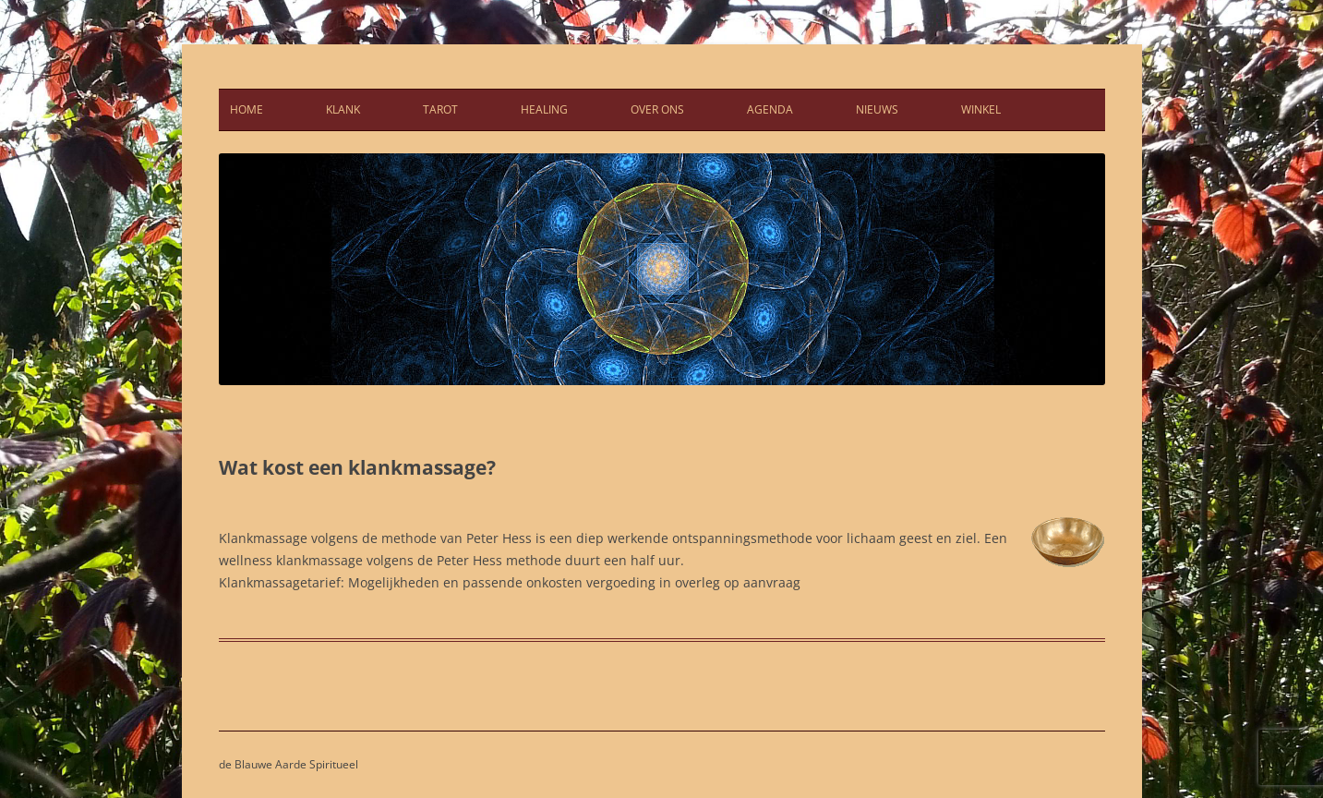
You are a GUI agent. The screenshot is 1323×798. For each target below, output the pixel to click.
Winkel (981, 109)
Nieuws (877, 109)
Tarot (440, 109)
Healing (544, 109)
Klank (343, 109)
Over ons (657, 109)
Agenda (770, 109)
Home (246, 109)
